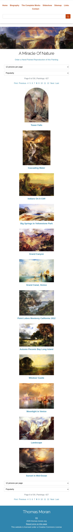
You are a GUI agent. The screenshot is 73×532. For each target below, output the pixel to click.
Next (52, 83)
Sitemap (58, 5)
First (16, 83)
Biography (14, 5)
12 (48, 83)
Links (66, 5)
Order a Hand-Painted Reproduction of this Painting (36, 60)
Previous (22, 83)
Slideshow (47, 5)
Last (57, 83)
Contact (35, 9)
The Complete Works (31, 5)
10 (42, 83)
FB (36, 518)
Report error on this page (36, 524)
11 (45, 83)
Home (5, 5)
